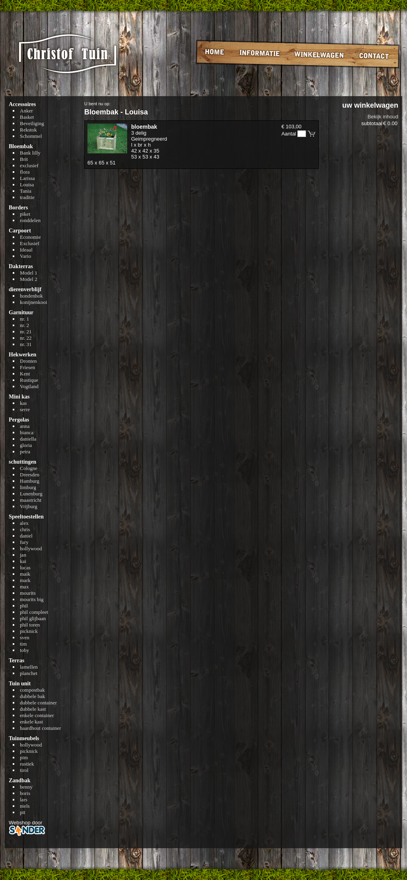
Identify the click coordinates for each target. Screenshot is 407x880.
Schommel (31, 136)
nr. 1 (24, 319)
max (24, 587)
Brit (24, 159)
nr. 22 (26, 338)
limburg (28, 487)
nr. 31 (26, 344)
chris (25, 529)
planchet (28, 673)
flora (25, 172)
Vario (25, 256)
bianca (26, 432)
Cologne (28, 468)
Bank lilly (30, 153)
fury (24, 542)
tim (23, 644)
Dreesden (29, 475)
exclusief (29, 165)
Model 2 (28, 279)
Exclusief (29, 243)
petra (25, 452)
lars (23, 800)
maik (25, 574)
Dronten (28, 361)
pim (24, 757)
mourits (28, 593)
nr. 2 (24, 325)
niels (25, 806)
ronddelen (30, 220)
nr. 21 (26, 332)
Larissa (27, 178)
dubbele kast (33, 709)
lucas (25, 568)
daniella (28, 439)
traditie (27, 197)
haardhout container (40, 728)
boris (25, 793)
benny (26, 787)
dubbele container (38, 703)
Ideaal (26, 250)
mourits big (32, 599)
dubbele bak (32, 696)
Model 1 (28, 273)
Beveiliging (32, 123)
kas (23, 403)
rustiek (27, 764)
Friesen (27, 367)
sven (24, 637)
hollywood (31, 548)
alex (24, 523)
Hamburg (29, 481)
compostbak (32, 690)
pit (22, 812)
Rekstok (28, 130)
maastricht (30, 500)
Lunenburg (31, 494)
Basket (27, 117)
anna (25, 426)
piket (25, 214)
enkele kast (31, 722)
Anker (26, 111)
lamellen (29, 667)
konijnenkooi (33, 302)
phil (24, 606)
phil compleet (34, 612)
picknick (29, 631)
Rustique (29, 380)
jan (23, 555)
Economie (30, 237)
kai (23, 561)
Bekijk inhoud (383, 117)
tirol (24, 770)
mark (25, 580)
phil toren (30, 625)
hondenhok (31, 296)
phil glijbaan (33, 618)
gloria (26, 445)
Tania (25, 191)
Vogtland (29, 386)
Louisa (27, 185)
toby (24, 650)
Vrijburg (28, 506)
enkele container (37, 715)
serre (25, 409)
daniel (26, 536)
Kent (25, 374)
